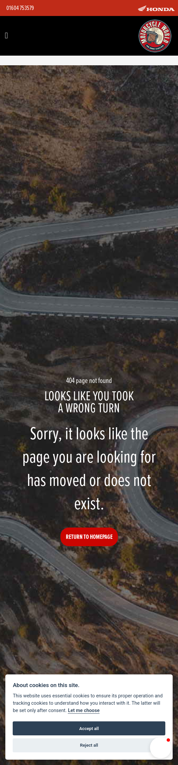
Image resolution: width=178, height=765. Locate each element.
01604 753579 (20, 8)
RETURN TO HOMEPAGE (89, 537)
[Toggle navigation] (6, 36)
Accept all (89, 728)
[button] (160, 747)
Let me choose (84, 710)
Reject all (89, 745)
